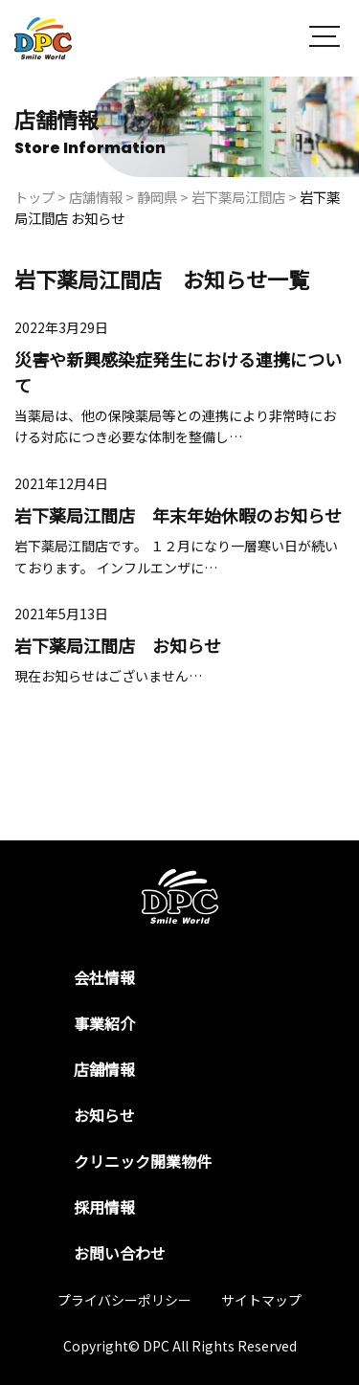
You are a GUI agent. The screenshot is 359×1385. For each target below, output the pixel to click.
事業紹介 (104, 1023)
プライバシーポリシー (124, 1299)
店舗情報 (104, 1069)
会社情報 (104, 977)
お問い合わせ (120, 1252)
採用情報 (104, 1206)
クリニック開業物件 (143, 1161)
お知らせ (104, 1115)
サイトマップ (261, 1299)
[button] (324, 38)
